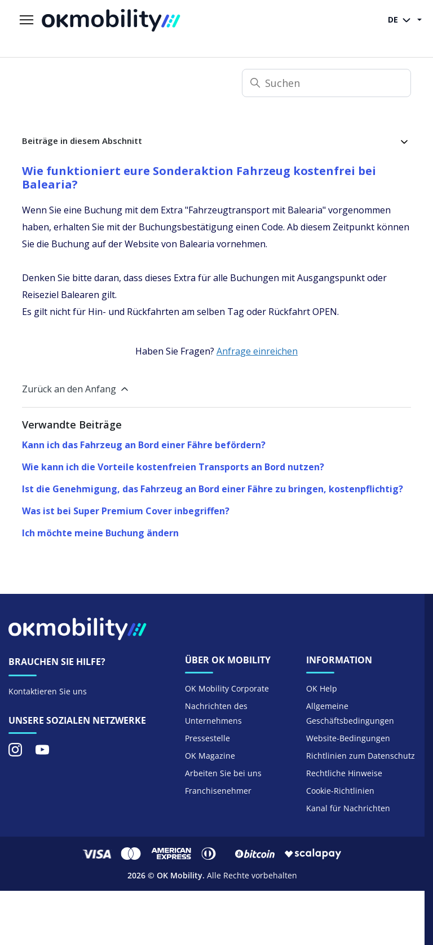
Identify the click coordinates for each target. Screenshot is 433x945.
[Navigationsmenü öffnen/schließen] (26, 20)
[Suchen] (326, 83)
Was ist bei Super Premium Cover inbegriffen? (125, 511)
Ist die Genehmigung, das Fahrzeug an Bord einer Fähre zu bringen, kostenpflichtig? (212, 489)
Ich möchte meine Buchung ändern (100, 533)
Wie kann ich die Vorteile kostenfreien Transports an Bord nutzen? (173, 467)
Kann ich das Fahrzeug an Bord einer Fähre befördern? (144, 445)
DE (401, 20)
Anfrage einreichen (257, 351)
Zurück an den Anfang (76, 389)
